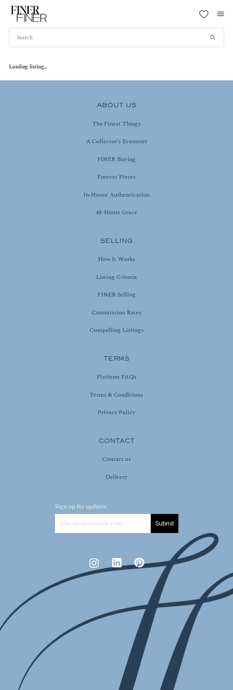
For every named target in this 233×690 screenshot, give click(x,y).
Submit (164, 523)
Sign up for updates (81, 506)
